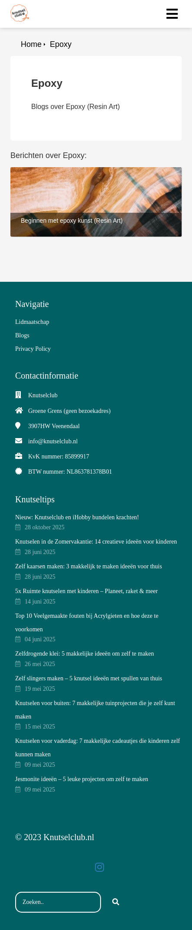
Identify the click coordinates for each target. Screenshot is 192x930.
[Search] (116, 902)
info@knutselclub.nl (53, 441)
